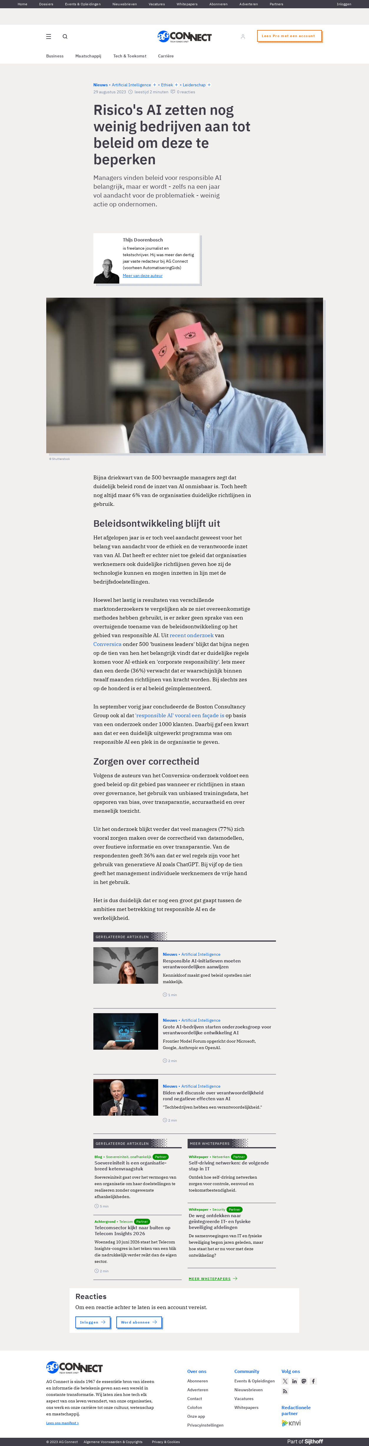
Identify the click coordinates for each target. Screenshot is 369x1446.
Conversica (107, 644)
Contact (194, 1398)
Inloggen (344, 4)
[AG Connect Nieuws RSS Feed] (285, 1391)
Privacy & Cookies (166, 1442)
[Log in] (243, 36)
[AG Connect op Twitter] (285, 1381)
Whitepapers (187, 4)
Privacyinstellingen (205, 1425)
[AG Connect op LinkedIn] (294, 1381)
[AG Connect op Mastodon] (303, 1381)
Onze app (196, 1416)
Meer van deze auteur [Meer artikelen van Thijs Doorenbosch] (143, 275)
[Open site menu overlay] (48, 36)
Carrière (166, 56)
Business (55, 56)
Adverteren (248, 4)
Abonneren (218, 4)
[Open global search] (65, 36)
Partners (276, 4)
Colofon (194, 1407)
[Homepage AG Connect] (185, 36)
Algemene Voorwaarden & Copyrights (113, 1442)
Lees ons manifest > (62, 1423)
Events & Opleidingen (83, 4)
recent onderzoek (192, 635)
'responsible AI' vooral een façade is (179, 715)
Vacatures (157, 4)
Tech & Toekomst (129, 56)
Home (22, 4)
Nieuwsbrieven (124, 4)
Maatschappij (88, 56)
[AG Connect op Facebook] (313, 1381)
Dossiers (46, 4)
